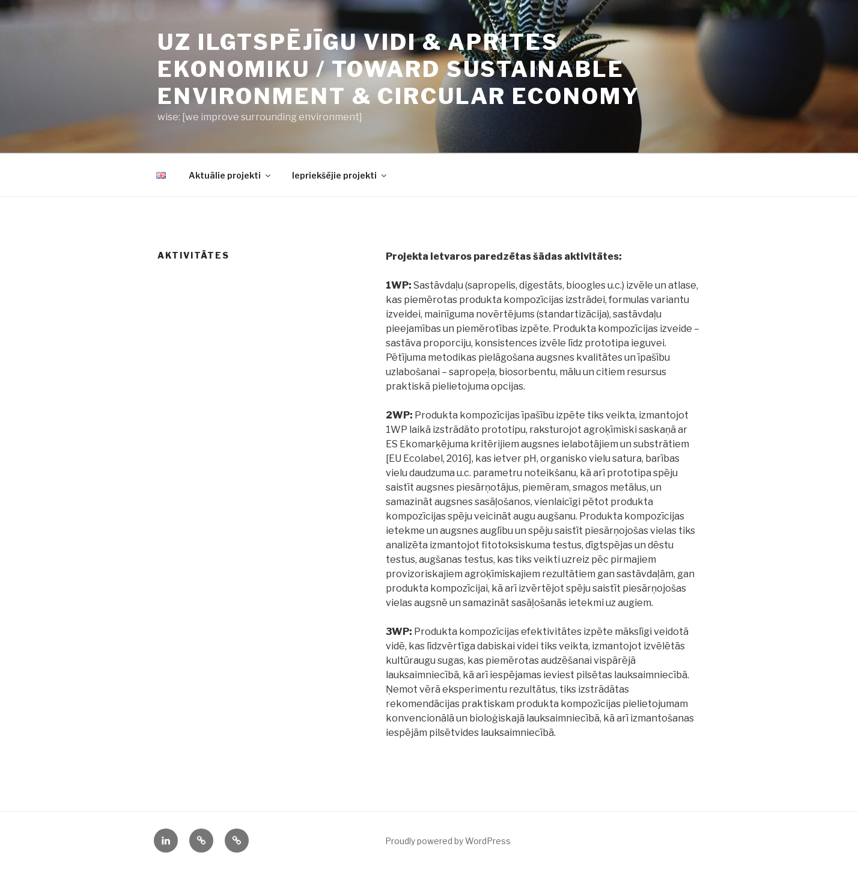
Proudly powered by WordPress (448, 841)
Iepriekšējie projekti (340, 175)
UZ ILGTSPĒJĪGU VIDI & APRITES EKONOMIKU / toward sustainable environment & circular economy (398, 69)
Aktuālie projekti (230, 175)
